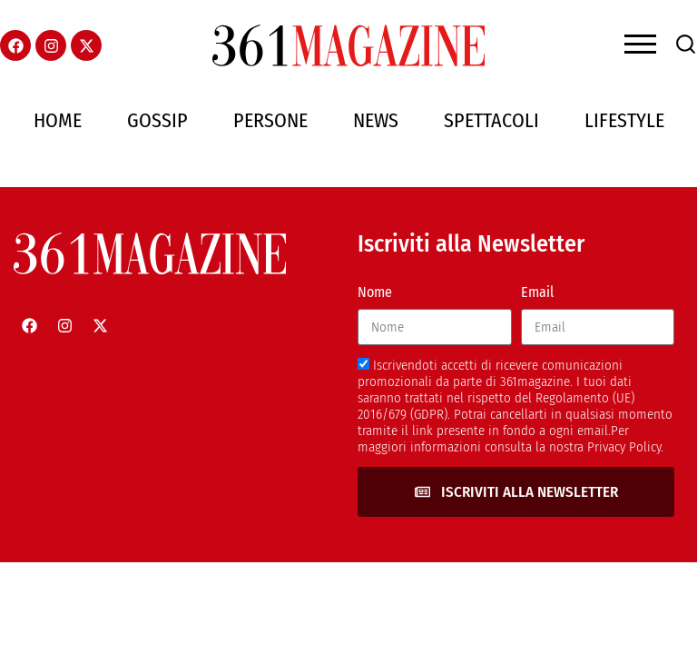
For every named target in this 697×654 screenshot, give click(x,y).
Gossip (157, 120)
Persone (270, 120)
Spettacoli (491, 120)
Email (537, 292)
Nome (375, 292)
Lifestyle (624, 120)
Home (58, 120)
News (375, 120)
